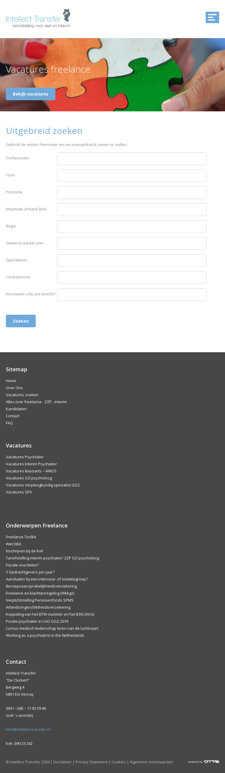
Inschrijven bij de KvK (24, 551)
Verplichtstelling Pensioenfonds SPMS (40, 600)
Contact (12, 415)
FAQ (9, 422)
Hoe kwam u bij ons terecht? (31, 294)
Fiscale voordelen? (22, 565)
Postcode (14, 192)
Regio (11, 226)
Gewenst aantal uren (25, 243)
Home (11, 380)
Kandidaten (16, 408)
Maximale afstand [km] (26, 209)
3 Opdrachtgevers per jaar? (30, 572)
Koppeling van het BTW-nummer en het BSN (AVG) (50, 614)
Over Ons (14, 387)
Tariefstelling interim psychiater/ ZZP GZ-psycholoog (52, 558)
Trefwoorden (17, 158)
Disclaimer (62, 762)
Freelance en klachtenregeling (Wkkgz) (40, 593)
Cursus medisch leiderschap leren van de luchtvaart (52, 628)
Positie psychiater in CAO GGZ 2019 (37, 621)
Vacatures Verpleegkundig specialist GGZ (43, 485)
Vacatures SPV (19, 492)
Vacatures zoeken (22, 394)
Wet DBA (13, 543)
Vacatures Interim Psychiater (31, 463)
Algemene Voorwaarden (151, 762)
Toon (10, 175)
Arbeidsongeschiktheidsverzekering (38, 607)
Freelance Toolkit (21, 536)
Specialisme (16, 260)
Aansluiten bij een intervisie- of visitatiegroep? (47, 579)
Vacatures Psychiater (25, 456)
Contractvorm (18, 277)
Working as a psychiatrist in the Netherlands (45, 635)
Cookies (119, 762)
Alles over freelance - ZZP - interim (36, 401)
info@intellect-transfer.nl (28, 729)
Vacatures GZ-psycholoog (29, 478)
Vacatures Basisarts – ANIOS (31, 471)
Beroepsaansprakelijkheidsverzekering (41, 586)
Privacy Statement (92, 762)
